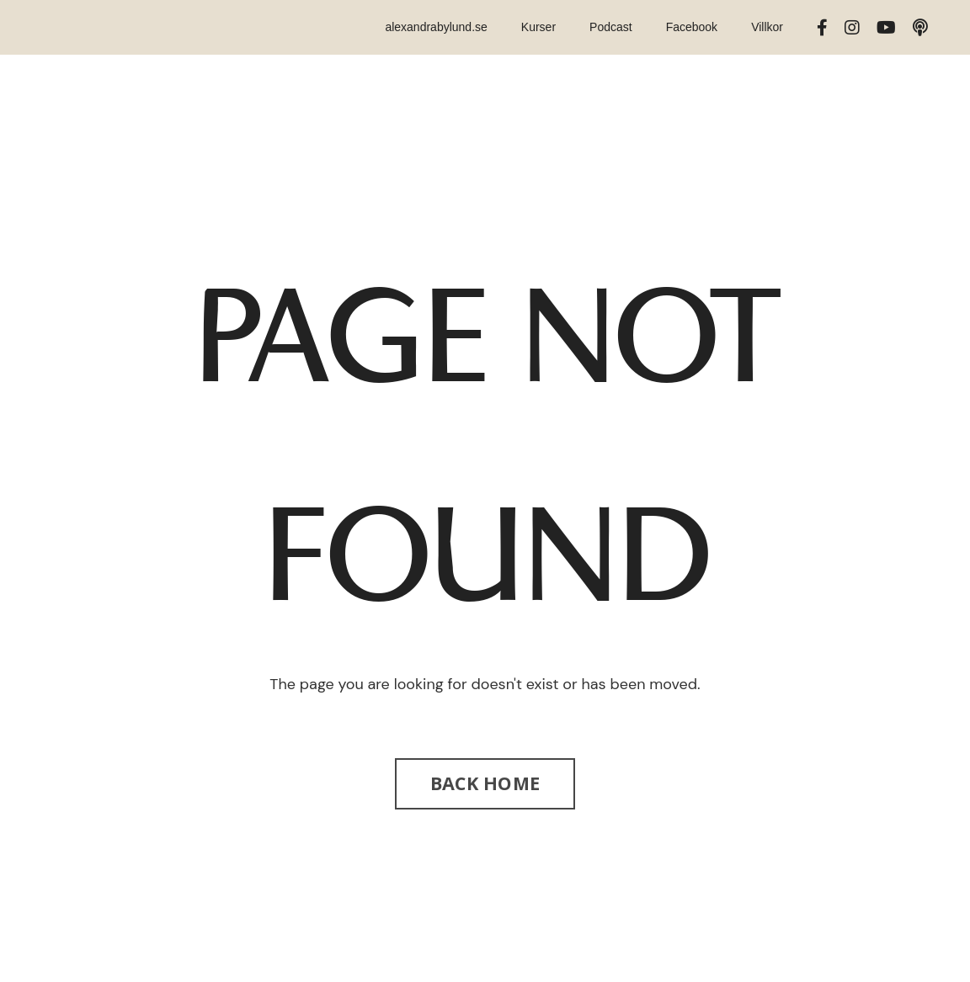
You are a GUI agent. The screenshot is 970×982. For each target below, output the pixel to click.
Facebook (691, 27)
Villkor (767, 27)
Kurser (538, 27)
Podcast (610, 27)
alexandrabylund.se (436, 27)
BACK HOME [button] (485, 783)
